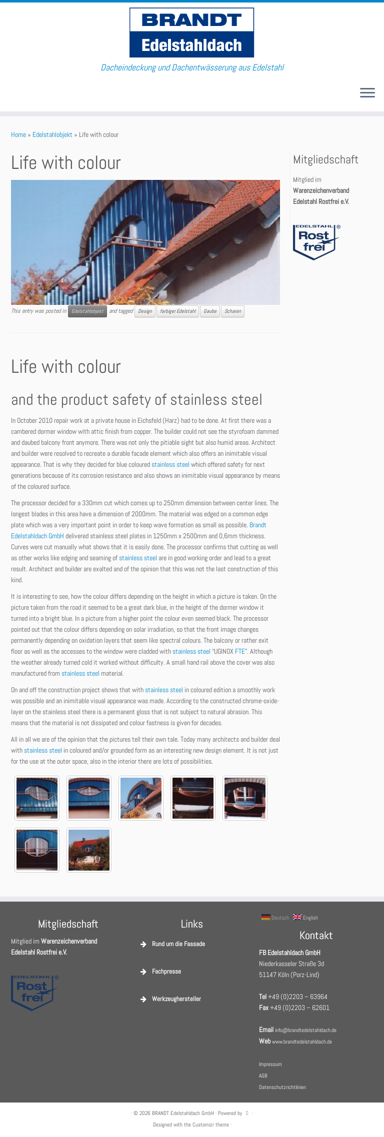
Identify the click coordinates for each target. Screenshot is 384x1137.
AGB (263, 1075)
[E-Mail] (15, 93)
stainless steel (171, 464)
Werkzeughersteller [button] (169, 999)
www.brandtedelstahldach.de (302, 1041)
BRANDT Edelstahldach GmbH (183, 1113)
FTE (240, 651)
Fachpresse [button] (159, 972)
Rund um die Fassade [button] (171, 944)
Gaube (210, 311)
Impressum (270, 1064)
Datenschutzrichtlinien (282, 1087)
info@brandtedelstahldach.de (305, 1030)
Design (145, 311)
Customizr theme (210, 1124)
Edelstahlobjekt (52, 134)
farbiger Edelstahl (178, 311)
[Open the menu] (367, 93)
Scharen (232, 311)
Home (18, 134)
